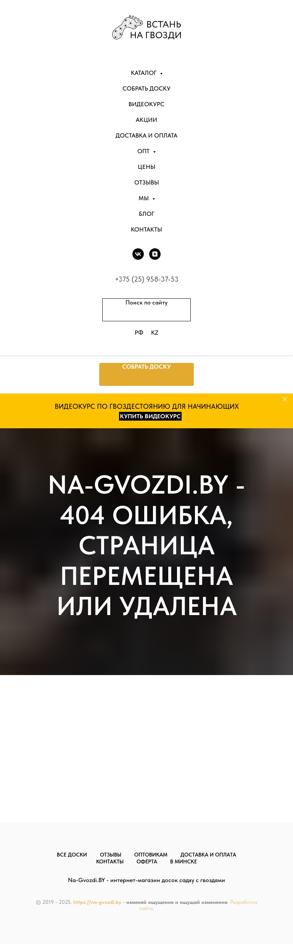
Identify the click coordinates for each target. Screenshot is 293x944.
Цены (146, 166)
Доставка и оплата (146, 135)
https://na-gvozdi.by (97, 902)
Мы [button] (144, 198)
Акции (146, 119)
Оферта (147, 861)
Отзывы (146, 182)
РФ (139, 332)
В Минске (183, 861)
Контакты (146, 229)
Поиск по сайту (146, 302)
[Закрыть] (284, 399)
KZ (154, 332)
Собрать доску (146, 88)
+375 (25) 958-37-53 (147, 279)
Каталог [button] (144, 72)
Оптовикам (150, 855)
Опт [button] (144, 151)
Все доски (72, 855)
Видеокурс (146, 104)
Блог (146, 213)
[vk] (138, 254)
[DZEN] (155, 254)
